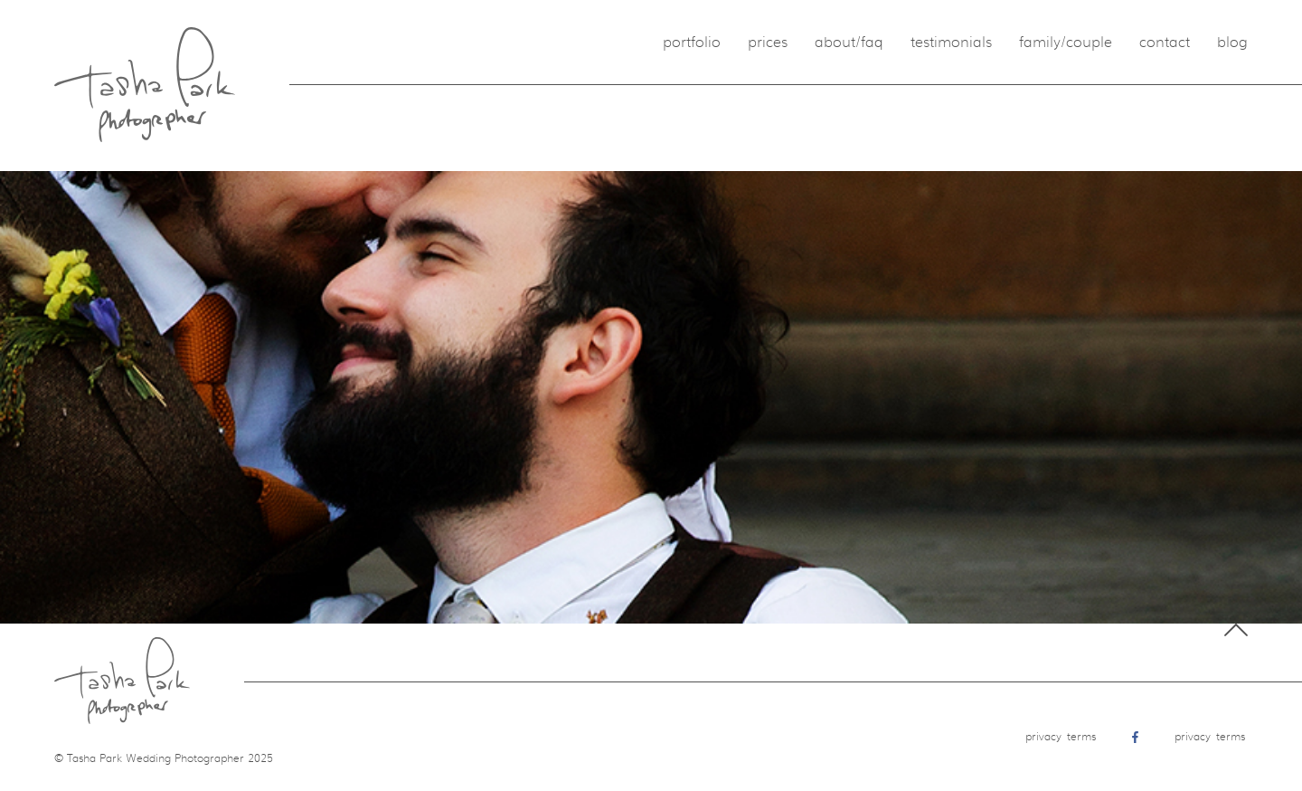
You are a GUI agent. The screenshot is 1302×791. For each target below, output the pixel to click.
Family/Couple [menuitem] (1065, 42)
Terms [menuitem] (1081, 736)
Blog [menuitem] (1232, 42)
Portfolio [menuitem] (692, 42)
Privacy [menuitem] (1043, 736)
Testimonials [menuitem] (951, 42)
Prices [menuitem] (768, 42)
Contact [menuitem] (1164, 42)
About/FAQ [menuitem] (849, 42)
